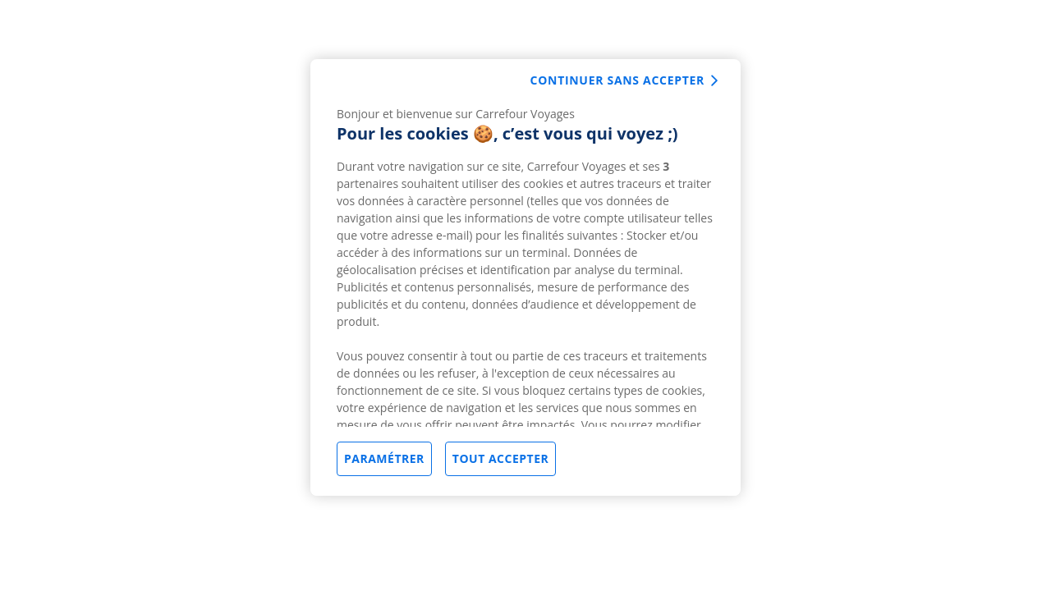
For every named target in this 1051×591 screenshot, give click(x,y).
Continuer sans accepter (617, 80)
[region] (525, 277)
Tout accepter (500, 458)
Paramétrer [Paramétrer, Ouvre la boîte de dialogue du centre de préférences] (384, 458)
